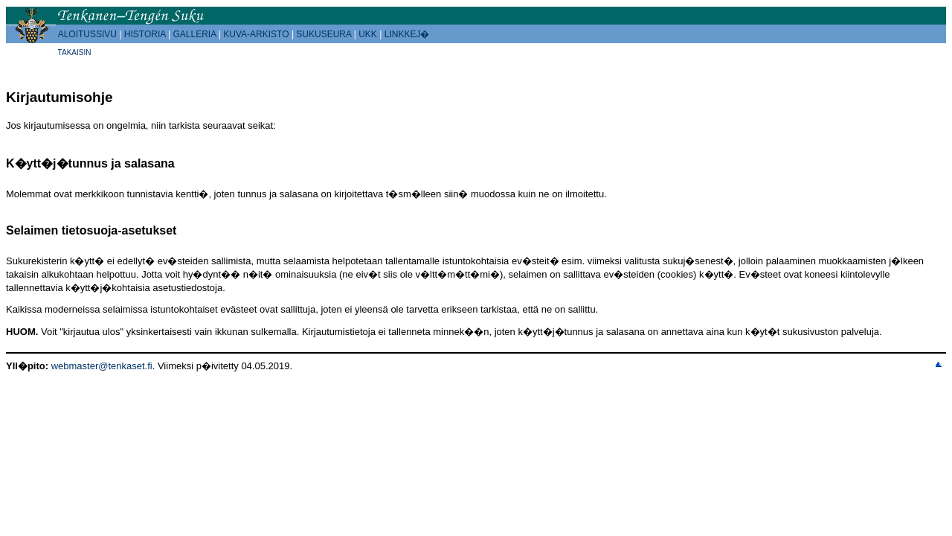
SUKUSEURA (323, 34)
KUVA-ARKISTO (256, 34)
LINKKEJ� (407, 34)
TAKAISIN (74, 52)
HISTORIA (145, 34)
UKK (367, 34)
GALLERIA (194, 34)
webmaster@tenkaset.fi (101, 365)
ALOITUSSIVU (87, 34)
